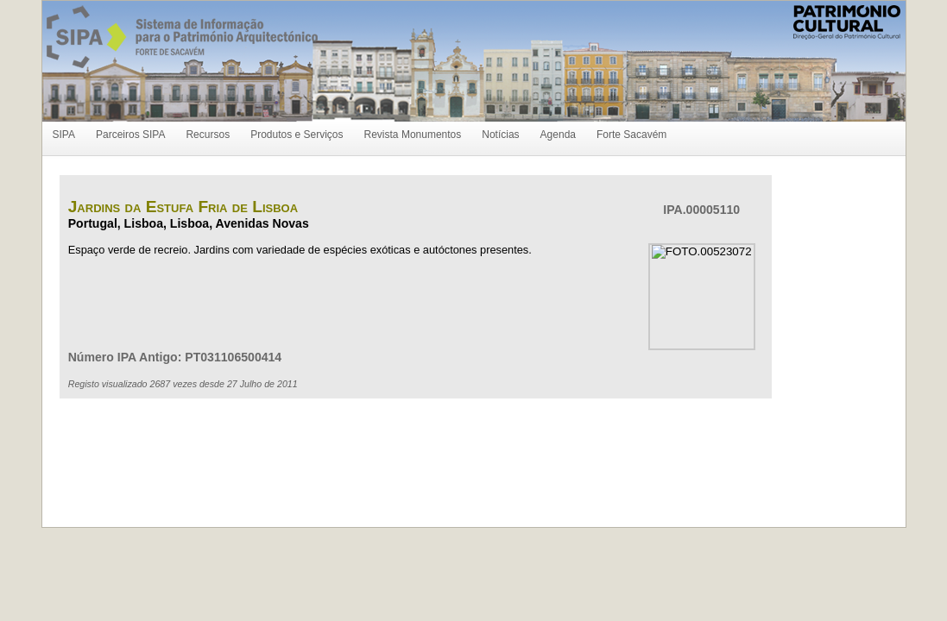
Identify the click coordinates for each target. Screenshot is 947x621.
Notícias (500, 135)
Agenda (558, 135)
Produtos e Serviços (296, 135)
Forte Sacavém (631, 135)
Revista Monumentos (413, 135)
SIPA (64, 135)
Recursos (208, 135)
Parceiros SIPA (130, 135)
